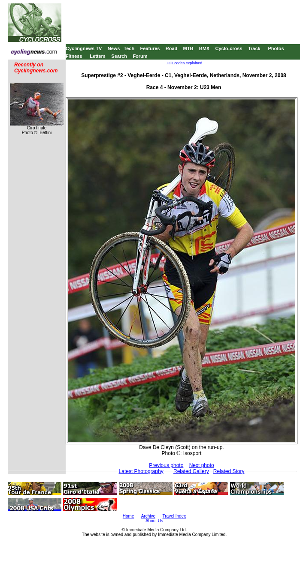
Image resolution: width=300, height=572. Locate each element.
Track (254, 48)
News (114, 48)
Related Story (229, 471)
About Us (154, 520)
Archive (148, 516)
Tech (129, 48)
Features (150, 48)
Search (119, 56)
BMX (204, 48)
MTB (188, 48)
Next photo (201, 465)
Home (128, 516)
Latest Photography (141, 471)
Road (172, 48)
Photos (276, 48)
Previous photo (166, 465)
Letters (98, 56)
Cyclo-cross (228, 48)
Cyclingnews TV (84, 48)
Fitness (74, 56)
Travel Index (174, 516)
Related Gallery (191, 471)
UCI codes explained (184, 63)
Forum (140, 56)
